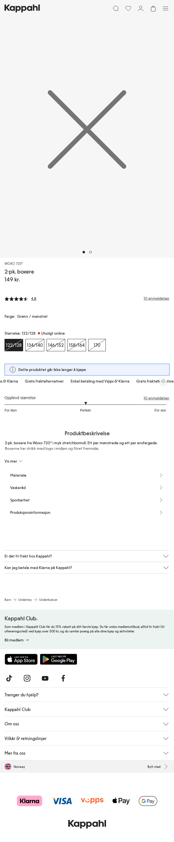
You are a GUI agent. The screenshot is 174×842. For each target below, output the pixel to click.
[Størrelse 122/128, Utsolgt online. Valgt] (14, 345)
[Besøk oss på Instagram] (27, 678)
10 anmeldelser (156, 398)
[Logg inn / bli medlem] (141, 8)
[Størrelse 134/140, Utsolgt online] (34, 345)
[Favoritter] (128, 8)
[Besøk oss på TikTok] (9, 678)
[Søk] (116, 8)
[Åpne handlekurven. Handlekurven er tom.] (153, 8)
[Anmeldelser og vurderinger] (87, 298)
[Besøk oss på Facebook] (63, 678)
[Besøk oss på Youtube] (45, 678)
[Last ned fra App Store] (21, 659)
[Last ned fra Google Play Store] (58, 659)
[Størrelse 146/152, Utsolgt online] (56, 345)
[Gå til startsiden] (22, 8)
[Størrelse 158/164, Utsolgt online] (76, 345)
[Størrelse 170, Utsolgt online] (97, 345)
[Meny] (165, 8)
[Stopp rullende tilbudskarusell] (163, 381)
